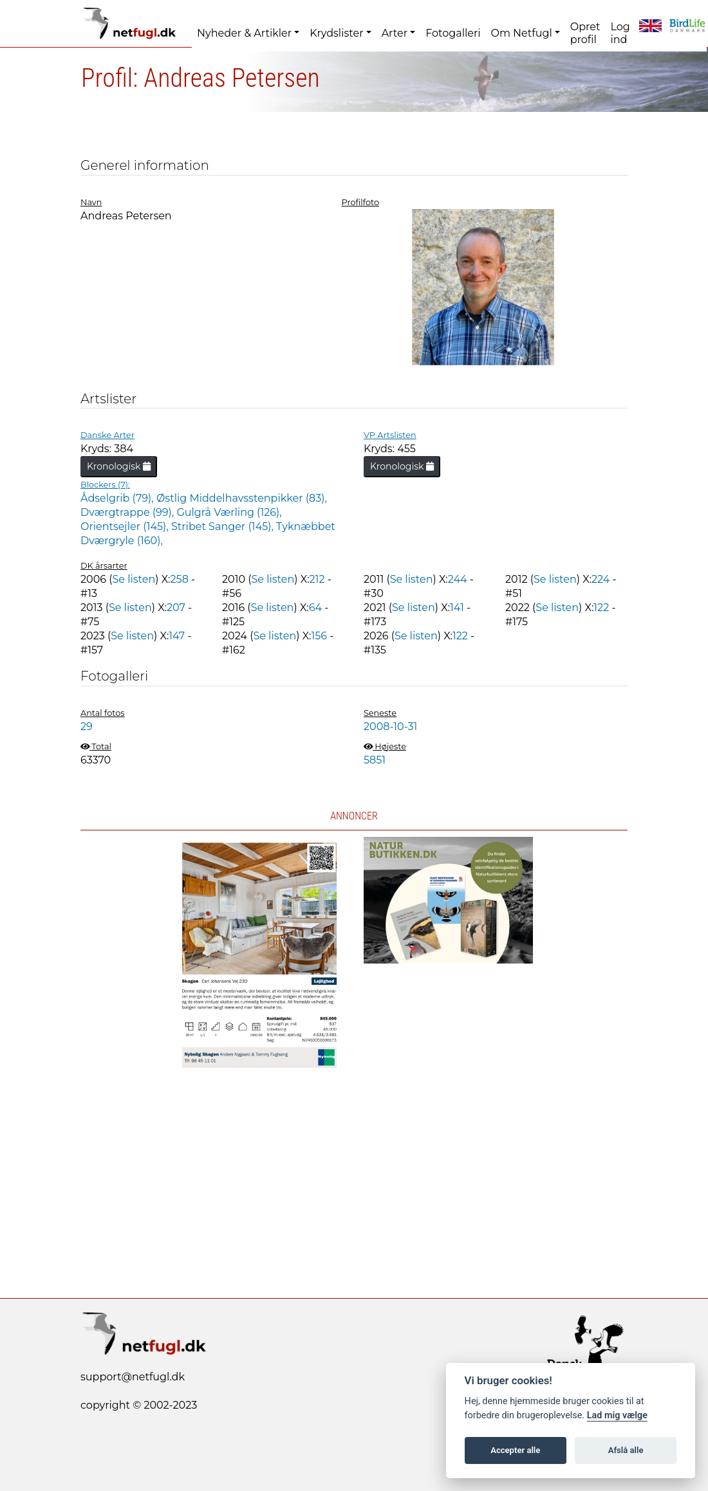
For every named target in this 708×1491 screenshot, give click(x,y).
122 (601, 607)
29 (86, 726)
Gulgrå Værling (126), (228, 512)
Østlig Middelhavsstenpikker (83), (241, 498)
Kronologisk (119, 466)
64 (315, 607)
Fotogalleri (452, 33)
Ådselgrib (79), (118, 498)
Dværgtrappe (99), (128, 512)
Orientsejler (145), (125, 526)
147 (177, 636)
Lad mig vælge (617, 1415)
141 (457, 607)
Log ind (619, 33)
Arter (394, 33)
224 (601, 579)
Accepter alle (515, 1450)
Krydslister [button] (336, 33)
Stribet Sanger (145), (223, 526)
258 (180, 579)
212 (317, 579)
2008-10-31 (390, 726)
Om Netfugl (521, 33)
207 (176, 607)
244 (457, 579)
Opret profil (585, 33)
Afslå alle (626, 1450)
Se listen (133, 579)
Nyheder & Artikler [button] (244, 33)
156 (319, 636)
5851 (375, 760)
